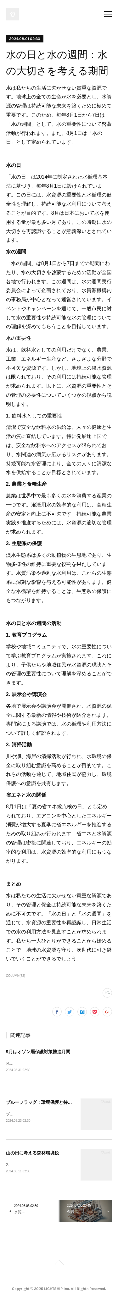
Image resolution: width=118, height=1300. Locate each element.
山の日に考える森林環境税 (32, 1153)
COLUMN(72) (15, 975)
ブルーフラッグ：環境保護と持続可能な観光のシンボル (61, 1102)
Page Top (59, 1264)
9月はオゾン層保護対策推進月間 (38, 1051)
